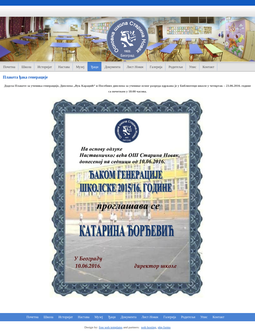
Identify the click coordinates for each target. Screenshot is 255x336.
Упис (192, 67)
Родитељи (176, 67)
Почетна (9, 67)
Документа (112, 67)
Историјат (44, 67)
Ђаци (94, 67)
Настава (64, 67)
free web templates (110, 327)
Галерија (156, 67)
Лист (135, 67)
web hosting (148, 327)
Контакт (208, 67)
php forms (164, 327)
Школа (26, 67)
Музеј (80, 67)
